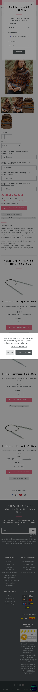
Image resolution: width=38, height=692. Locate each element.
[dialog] (19, 346)
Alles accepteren (24, 352)
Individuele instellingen (19, 346)
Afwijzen (10, 352)
